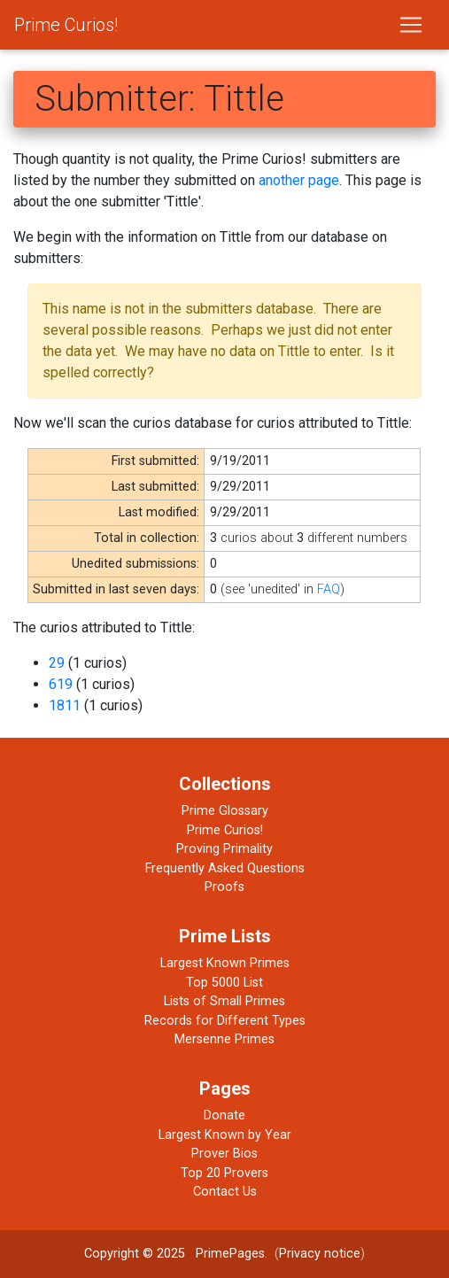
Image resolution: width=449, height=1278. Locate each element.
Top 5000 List (224, 982)
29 (57, 662)
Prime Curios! (66, 24)
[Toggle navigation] (411, 25)
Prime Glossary (225, 810)
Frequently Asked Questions (225, 868)
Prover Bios (224, 1153)
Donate (224, 1115)
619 (61, 684)
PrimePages (230, 1253)
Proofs (224, 887)
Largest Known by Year (225, 1134)
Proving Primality (224, 848)
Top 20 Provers (224, 1173)
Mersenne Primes (224, 1039)
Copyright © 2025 (134, 1253)
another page (299, 180)
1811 (65, 705)
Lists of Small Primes (224, 1001)
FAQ (328, 589)
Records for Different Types (225, 1020)
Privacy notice (319, 1253)
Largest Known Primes (225, 963)
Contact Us (225, 1191)
